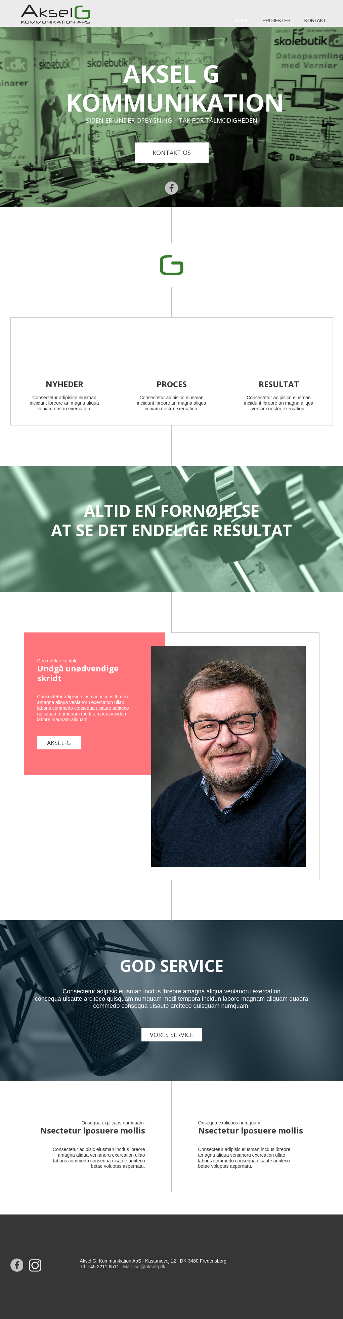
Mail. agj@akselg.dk (144, 1266)
